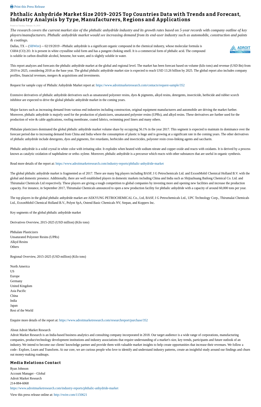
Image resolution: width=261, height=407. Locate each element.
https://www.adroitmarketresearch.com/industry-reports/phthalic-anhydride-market (110, 163)
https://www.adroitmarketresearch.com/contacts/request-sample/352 (140, 85)
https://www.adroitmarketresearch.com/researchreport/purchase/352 (103, 320)
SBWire (34, 46)
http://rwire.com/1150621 (70, 394)
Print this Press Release (27, 6)
